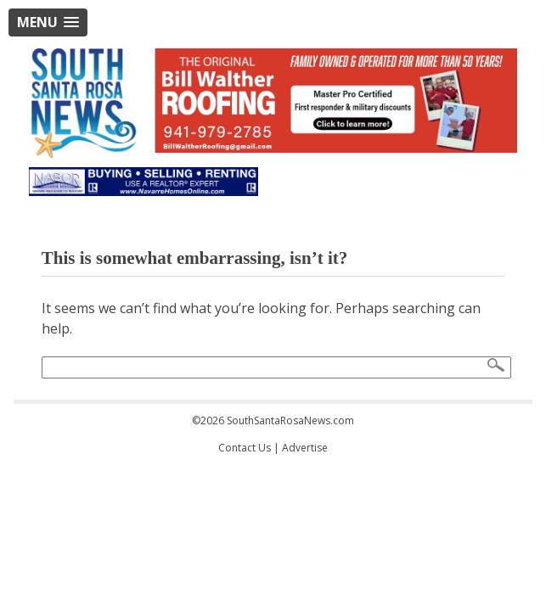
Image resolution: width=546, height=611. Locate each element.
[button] (47, 22)
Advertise (305, 447)
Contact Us (244, 447)
